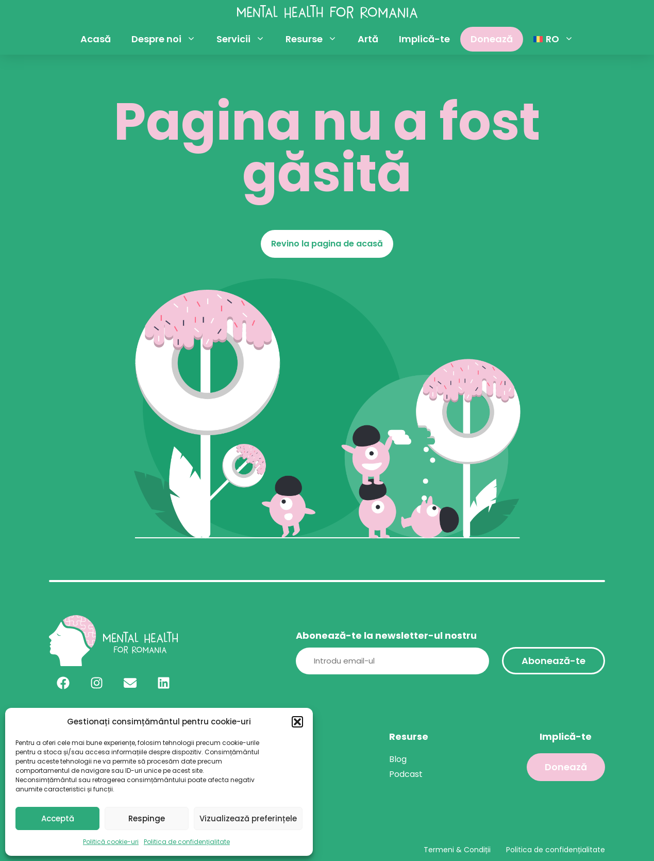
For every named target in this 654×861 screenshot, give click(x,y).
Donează (492, 38)
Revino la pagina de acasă (327, 244)
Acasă (95, 38)
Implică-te (424, 38)
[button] (297, 722)
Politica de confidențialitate (187, 841)
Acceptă (57, 818)
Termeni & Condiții (457, 850)
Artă (368, 38)
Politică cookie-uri (111, 841)
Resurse (316, 39)
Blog (398, 759)
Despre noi (168, 39)
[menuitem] (553, 39)
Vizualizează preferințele (248, 818)
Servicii (245, 39)
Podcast (406, 774)
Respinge (146, 818)
